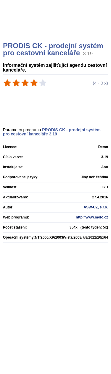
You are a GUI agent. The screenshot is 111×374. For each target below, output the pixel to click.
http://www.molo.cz (92, 217)
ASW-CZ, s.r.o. (96, 207)
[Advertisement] (56, 28)
